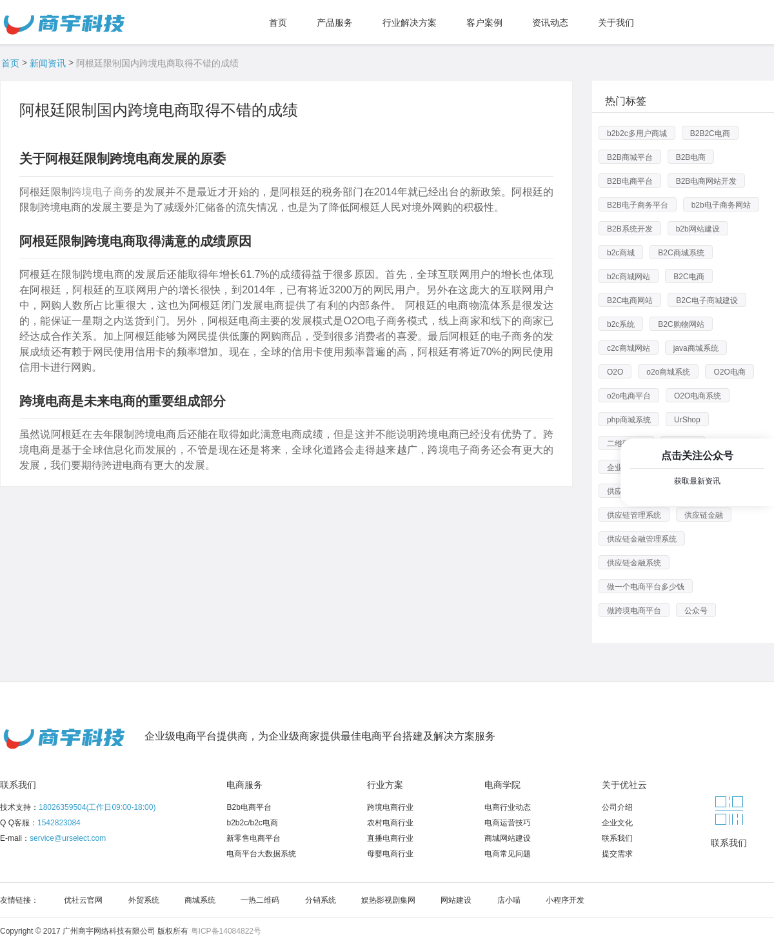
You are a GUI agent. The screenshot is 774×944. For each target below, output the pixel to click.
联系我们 (18, 785)
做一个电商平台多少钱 (645, 586)
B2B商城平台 (630, 157)
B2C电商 (688, 276)
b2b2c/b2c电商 (251, 822)
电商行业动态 (507, 807)
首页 (10, 63)
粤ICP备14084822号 (226, 931)
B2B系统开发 (630, 228)
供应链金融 (703, 515)
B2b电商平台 (248, 807)
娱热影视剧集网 (388, 900)
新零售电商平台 (253, 838)
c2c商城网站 (628, 348)
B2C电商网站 (630, 300)
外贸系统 (143, 900)
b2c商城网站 (628, 276)
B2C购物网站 (681, 324)
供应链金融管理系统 (642, 539)
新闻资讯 (48, 63)
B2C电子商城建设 (706, 300)
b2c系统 (621, 324)
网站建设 (456, 900)
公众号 (696, 610)
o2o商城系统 (668, 372)
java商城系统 (696, 348)
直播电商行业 (390, 838)
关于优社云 (624, 785)
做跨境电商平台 (634, 610)
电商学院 (502, 785)
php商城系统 (629, 419)
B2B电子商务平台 (637, 205)
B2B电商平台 (630, 181)
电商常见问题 (507, 853)
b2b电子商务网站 (721, 205)
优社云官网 (83, 900)
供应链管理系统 (634, 515)
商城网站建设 (507, 838)
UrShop (687, 419)
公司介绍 (617, 807)
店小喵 (509, 900)
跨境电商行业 (390, 807)
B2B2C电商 (710, 133)
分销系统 (320, 900)
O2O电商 (729, 372)
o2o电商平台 (629, 395)
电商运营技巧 (507, 822)
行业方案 (385, 785)
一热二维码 (260, 900)
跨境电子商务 (103, 191)
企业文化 (617, 822)
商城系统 (199, 900)
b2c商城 (621, 252)
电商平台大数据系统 (261, 853)
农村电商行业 (390, 822)
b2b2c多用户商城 (637, 133)
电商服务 (244, 785)
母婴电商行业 (390, 853)
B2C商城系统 (681, 252)
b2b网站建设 (698, 228)
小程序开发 (565, 900)
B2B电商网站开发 (706, 181)
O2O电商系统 (697, 395)
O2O (615, 372)
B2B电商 (691, 157)
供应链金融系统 (634, 562)
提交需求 (617, 853)
